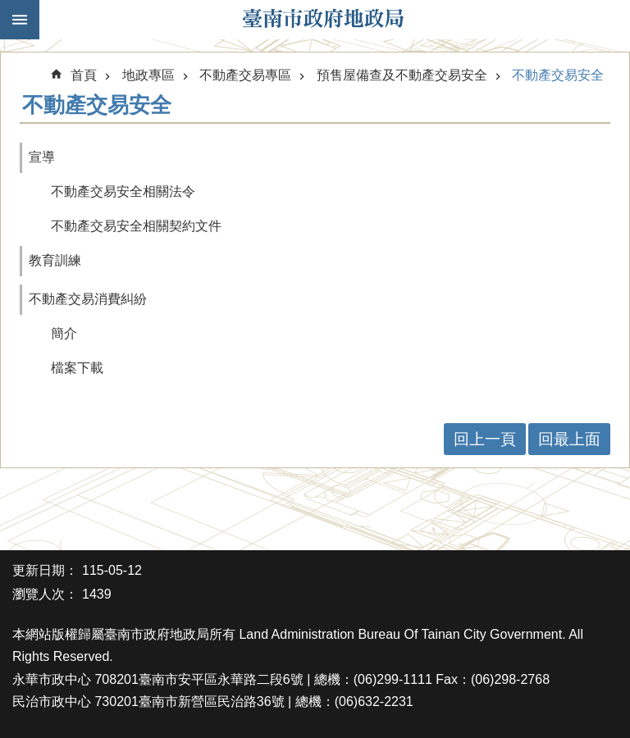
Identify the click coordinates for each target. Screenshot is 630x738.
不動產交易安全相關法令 (123, 191)
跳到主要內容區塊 (8, 8)
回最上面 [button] (569, 439)
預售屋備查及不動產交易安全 (402, 75)
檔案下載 (77, 368)
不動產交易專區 (245, 75)
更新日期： (45, 570)
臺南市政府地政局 (323, 19)
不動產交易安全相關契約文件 (136, 226)
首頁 (84, 75)
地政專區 (148, 75)
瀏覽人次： (45, 594)
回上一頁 (485, 439)
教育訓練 (55, 260)
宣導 (42, 157)
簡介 (64, 333)
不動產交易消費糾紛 (88, 299)
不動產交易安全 (558, 75)
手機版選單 (19, 19)
